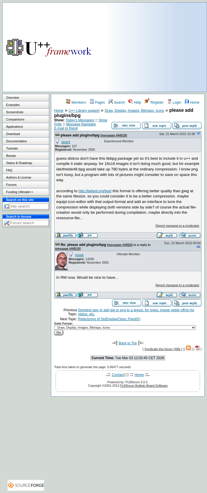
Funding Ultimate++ (19, 192)
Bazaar (11, 155)
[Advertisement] (156, 43)
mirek (79, 255)
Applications (14, 126)
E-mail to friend (66, 128)
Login (174, 102)
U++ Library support (84, 111)
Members (76, 102)
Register (154, 102)
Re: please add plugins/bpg (83, 245)
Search (116, 102)
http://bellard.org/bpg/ (95, 191)
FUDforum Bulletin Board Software (143, 385)
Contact (118, 375)
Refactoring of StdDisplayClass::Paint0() (109, 319)
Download (13, 134)
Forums (11, 184)
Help (134, 102)
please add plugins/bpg (80, 135)
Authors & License (18, 177)
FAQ (9, 170)
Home (192, 102)
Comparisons (15, 119)
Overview (12, 97)
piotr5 (65, 142)
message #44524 (120, 244)
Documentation (16, 141)
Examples (13, 105)
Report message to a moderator (177, 225)
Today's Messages (80, 120)
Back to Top (128, 343)
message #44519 (114, 135)
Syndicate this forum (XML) (163, 349)
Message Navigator (81, 124)
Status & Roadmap (19, 163)
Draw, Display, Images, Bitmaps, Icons (134, 111)
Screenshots (14, 112)
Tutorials (12, 148)
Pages (97, 102)
